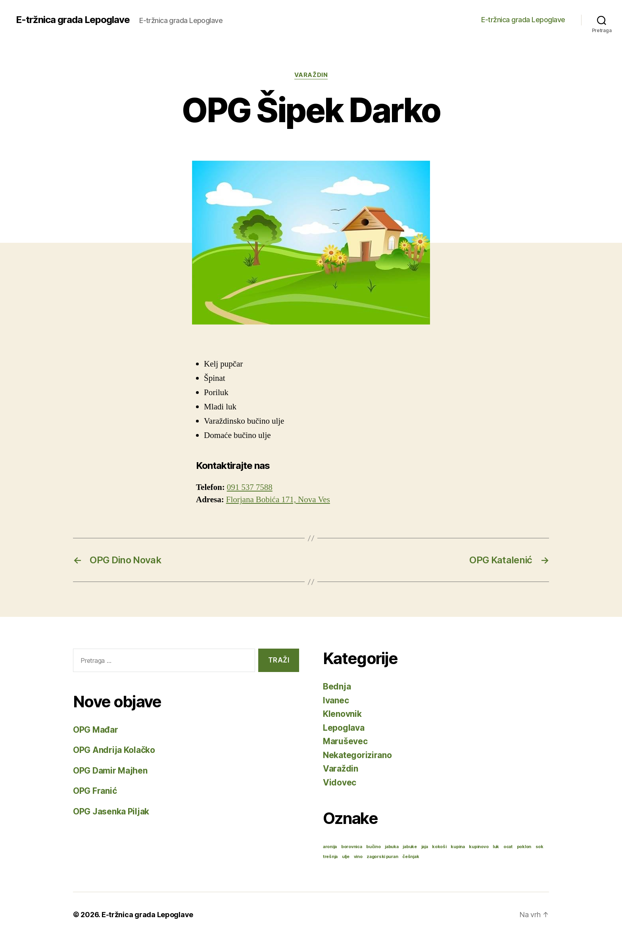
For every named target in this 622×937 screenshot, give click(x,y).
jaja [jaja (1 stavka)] (424, 846)
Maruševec (345, 741)
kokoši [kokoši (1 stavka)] (439, 846)
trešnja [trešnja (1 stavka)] (330, 856)
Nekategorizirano (357, 755)
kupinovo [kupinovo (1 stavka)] (478, 846)
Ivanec (336, 700)
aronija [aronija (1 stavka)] (330, 846)
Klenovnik (342, 714)
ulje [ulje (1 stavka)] (345, 856)
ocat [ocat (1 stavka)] (508, 846)
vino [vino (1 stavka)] (358, 856)
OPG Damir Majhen (110, 771)
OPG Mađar (95, 730)
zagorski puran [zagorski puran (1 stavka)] (382, 856)
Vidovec (339, 782)
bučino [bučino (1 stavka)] (373, 846)
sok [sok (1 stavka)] (539, 846)
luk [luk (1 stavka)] (496, 846)
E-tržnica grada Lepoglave (73, 20)
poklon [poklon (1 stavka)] (524, 846)
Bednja (337, 686)
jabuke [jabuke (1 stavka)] (410, 846)
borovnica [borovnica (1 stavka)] (351, 846)
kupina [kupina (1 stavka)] (458, 846)
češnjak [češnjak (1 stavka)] (410, 856)
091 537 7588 (250, 487)
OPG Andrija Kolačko (114, 750)
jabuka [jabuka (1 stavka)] (391, 846)
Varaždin (311, 75)
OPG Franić (95, 791)
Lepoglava (344, 728)
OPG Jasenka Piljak (111, 811)
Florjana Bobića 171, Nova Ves (278, 499)
